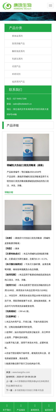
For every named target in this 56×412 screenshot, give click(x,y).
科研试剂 (16, 74)
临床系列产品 (18, 81)
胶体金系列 (17, 36)
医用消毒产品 (18, 43)
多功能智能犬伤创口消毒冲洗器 (29, 390)
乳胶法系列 (17, 59)
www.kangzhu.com (21, 372)
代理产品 (16, 66)
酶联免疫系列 (18, 51)
